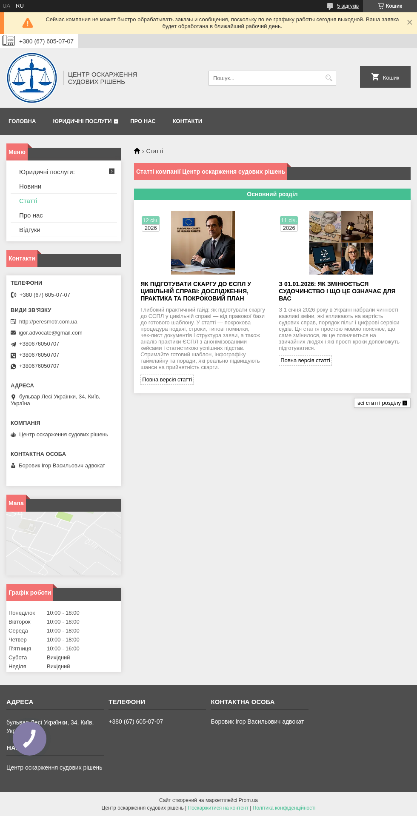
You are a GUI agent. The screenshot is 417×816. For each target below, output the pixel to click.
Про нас (142, 121)
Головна (22, 121)
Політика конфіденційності (284, 808)
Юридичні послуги (82, 121)
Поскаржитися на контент (218, 808)
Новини (30, 186)
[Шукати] (328, 78)
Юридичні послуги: (47, 171)
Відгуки (29, 229)
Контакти (188, 121)
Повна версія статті (167, 379)
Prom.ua (248, 800)
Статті (28, 200)
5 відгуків (348, 6)
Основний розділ (272, 194)
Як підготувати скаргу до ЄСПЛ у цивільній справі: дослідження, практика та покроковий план (195, 291)
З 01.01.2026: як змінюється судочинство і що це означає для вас (337, 291)
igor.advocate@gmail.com (51, 332)
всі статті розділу (379, 403)
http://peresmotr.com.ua (48, 321)
